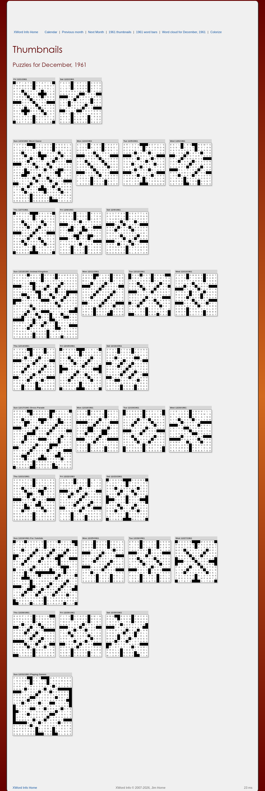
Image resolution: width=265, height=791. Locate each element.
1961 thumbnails (120, 32)
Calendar (51, 32)
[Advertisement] (115, 13)
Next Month (96, 32)
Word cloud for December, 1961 (184, 32)
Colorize (216, 32)
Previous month (72, 32)
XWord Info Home (26, 32)
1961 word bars (146, 32)
